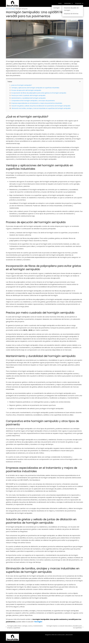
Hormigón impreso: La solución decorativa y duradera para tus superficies (64, 627)
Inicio (60, 3)
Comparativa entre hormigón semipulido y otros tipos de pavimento (33, 101)
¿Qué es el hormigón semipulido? (21, 85)
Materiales (67, 3)
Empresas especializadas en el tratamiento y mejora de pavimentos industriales (36, 103)
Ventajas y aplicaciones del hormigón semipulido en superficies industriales (35, 88)
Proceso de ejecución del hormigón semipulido (26, 90)
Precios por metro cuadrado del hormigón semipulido (28, 95)
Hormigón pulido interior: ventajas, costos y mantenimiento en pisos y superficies (25, 627)
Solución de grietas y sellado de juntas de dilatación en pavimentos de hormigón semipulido (40, 106)
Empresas (78, 3)
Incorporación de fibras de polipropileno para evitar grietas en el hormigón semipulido (38, 93)
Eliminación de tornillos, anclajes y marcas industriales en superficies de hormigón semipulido (41, 108)
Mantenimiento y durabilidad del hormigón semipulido (28, 98)
